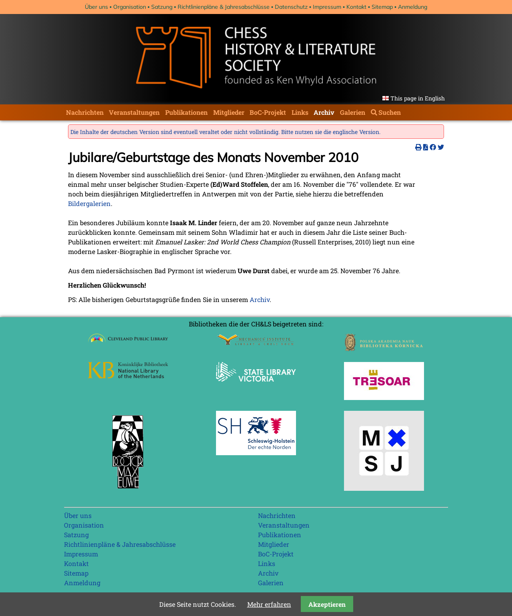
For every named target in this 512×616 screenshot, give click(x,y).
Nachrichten (85, 112)
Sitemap (382, 6)
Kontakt (356, 6)
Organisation (129, 6)
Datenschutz (291, 6)
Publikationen (186, 112)
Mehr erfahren (269, 604)
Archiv (324, 112)
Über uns (96, 6)
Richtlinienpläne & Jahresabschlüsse (224, 6)
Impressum (327, 6)
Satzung (161, 6)
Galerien (352, 112)
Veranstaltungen (134, 112)
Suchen (389, 112)
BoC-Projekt (268, 112)
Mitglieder (228, 112)
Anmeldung (412, 6)
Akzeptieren (327, 604)
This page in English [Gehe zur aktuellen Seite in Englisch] (417, 98)
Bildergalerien (89, 203)
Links (300, 112)
